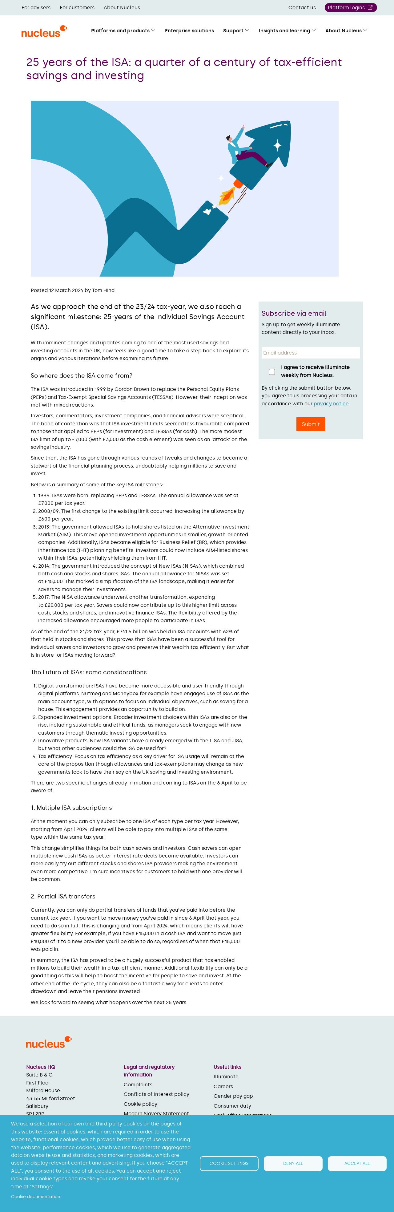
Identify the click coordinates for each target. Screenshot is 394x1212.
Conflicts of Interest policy (156, 1094)
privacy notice (331, 404)
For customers (77, 7)
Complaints (138, 1085)
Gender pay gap (233, 1096)
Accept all (357, 1163)
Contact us (302, 7)
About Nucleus (122, 7)
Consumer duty (232, 1106)
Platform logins (346, 7)
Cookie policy (140, 1104)
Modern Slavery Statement (156, 1114)
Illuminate (226, 1077)
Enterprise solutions (189, 31)
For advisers (36, 7)
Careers (223, 1086)
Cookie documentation (35, 1196)
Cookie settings (229, 1163)
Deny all (293, 1163)
